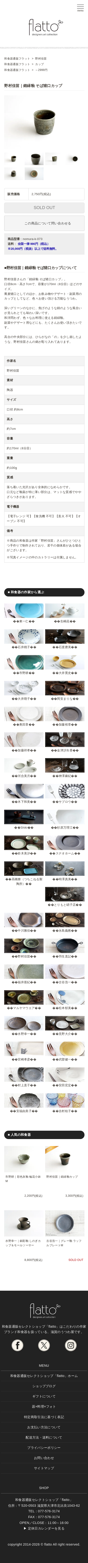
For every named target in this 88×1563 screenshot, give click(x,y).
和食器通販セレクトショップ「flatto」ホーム (44, 1376)
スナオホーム (65, 853)
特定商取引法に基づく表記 (44, 1417)
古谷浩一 (65, 982)
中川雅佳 (24, 930)
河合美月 (24, 776)
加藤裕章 (65, 724)
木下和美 (24, 801)
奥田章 (24, 724)
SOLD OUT (44, 207)
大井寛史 (65, 673)
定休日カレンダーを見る (46, 1528)
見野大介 (65, 1034)
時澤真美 (65, 879)
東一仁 (24, 621)
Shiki (23, 827)
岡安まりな (65, 698)
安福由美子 (24, 1111)
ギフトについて (44, 1396)
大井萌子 (24, 698)
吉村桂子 (65, 1111)
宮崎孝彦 (24, 1059)
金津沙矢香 (65, 750)
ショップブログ (44, 1386)
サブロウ (65, 801)
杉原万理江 (65, 827)
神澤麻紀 (65, 776)
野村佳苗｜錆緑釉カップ (62, 1176)
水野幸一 (24, 1034)
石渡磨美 (65, 647)
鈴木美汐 (24, 853)
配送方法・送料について (44, 1437)
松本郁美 (65, 1008)
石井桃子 (24, 647)
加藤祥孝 (24, 750)
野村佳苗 (24, 956)
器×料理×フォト (44, 1406)
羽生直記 (65, 956)
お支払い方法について (44, 1427)
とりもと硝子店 (65, 904)
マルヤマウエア (24, 1008)
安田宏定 (65, 1085)
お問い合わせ (44, 1458)
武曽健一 (65, 1059)
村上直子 (24, 1085)
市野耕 (24, 673)
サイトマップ (44, 1468)
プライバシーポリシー (44, 1448)
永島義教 (65, 930)
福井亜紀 (24, 982)
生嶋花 (65, 621)
